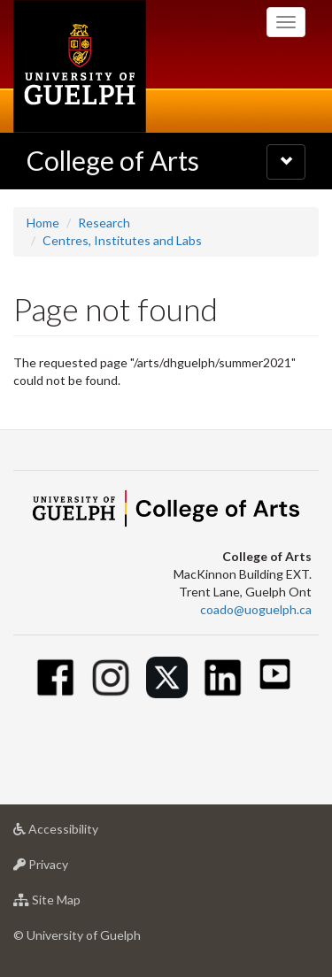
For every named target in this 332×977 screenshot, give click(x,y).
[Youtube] (275, 674)
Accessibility (83, 833)
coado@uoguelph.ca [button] (256, 609)
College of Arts (113, 160)
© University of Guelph (77, 934)
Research (104, 222)
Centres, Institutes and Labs (122, 240)
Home (43, 222)
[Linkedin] (222, 677)
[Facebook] (55, 677)
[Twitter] (167, 677)
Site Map (74, 904)
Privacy (68, 868)
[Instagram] (111, 677)
